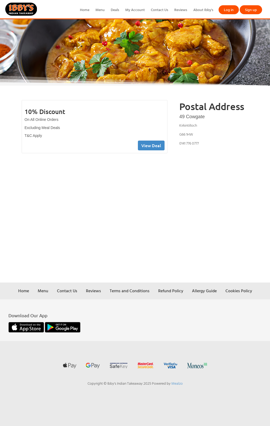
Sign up (251, 9)
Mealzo (177, 383)
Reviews (180, 9)
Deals (115, 9)
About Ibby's (203, 9)
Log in (229, 9)
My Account (135, 9)
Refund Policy (170, 291)
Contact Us (159, 9)
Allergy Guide (204, 291)
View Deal (151, 145)
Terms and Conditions (130, 291)
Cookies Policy (238, 291)
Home (84, 9)
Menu (100, 9)
